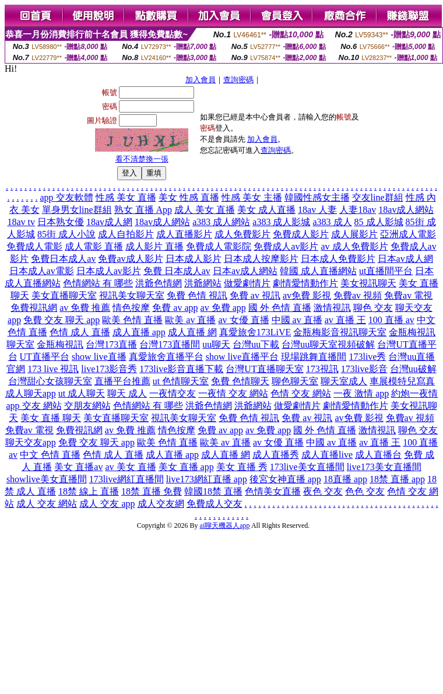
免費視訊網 (33, 308)
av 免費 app (223, 308)
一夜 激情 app (361, 393)
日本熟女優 (60, 222)
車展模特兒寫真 (402, 381)
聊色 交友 (373, 308)
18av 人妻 (317, 210)
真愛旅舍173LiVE (255, 332)
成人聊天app (30, 393)
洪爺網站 (203, 283)
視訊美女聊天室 (131, 295)
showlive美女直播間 (46, 479)
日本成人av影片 (108, 271)
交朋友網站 (87, 406)
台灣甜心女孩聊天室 (50, 381)
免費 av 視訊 (255, 295)
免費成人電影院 (218, 246)
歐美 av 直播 (190, 320)
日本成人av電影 (41, 271)
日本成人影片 (194, 259)
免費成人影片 (301, 234)
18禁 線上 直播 (88, 491)
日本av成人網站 (245, 271)
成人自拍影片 (126, 234)
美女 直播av (78, 467)
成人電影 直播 (94, 246)
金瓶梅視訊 (60, 344)
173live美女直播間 (307, 467)
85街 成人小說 (66, 234)
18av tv (21, 222)
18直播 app (345, 479)
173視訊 (322, 369)
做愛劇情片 (247, 283)
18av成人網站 (406, 210)
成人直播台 (378, 455)
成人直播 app (139, 332)
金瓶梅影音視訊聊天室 (339, 332)
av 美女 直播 (130, 467)
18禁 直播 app (397, 479)
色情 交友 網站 (300, 393)
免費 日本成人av (176, 271)
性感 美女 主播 (252, 197)
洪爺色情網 (158, 283)
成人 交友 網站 (46, 504)
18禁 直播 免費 (151, 491)
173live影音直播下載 (181, 369)
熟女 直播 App (143, 210)
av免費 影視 (307, 295)
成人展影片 (354, 234)
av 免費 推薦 (84, 308)
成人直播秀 (275, 455)
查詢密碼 (238, 79)
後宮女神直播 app (285, 479)
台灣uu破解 (413, 369)
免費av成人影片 (130, 259)
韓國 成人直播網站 (318, 271)
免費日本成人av (63, 259)
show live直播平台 (242, 357)
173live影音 (364, 369)
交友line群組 (377, 197)
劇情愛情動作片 (305, 283)
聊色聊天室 (295, 381)
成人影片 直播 (154, 246)
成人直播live (327, 455)
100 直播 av (391, 320)
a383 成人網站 (221, 222)
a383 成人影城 (281, 222)
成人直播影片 (184, 234)
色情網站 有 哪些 (98, 283)
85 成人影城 (378, 222)
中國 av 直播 (297, 320)
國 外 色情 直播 (279, 308)
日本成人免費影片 (338, 259)
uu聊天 (216, 344)
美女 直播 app (186, 467)
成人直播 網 (192, 332)
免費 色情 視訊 (197, 295)
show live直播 (99, 357)
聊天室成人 (344, 381)
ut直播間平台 (386, 271)
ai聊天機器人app (225, 525)
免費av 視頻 (357, 295)
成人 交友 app (107, 504)
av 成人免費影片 (354, 246)
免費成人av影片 (286, 246)
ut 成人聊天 (81, 393)
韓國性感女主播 (317, 197)
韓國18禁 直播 (213, 491)
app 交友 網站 (33, 406)
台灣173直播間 (169, 344)
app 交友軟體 (66, 197)
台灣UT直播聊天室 (264, 369)
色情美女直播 (273, 491)
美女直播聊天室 (64, 295)
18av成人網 (109, 222)
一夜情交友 (172, 393)
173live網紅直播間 (126, 479)
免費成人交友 (214, 504)
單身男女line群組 (77, 210)
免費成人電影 (34, 246)
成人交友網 (161, 504)
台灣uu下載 (256, 344)
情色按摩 (131, 308)
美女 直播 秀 (242, 467)
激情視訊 (332, 308)
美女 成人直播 (266, 210)
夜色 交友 (323, 491)
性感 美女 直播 (126, 197)
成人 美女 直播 (204, 210)
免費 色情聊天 (240, 381)
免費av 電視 (408, 295)
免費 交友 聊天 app (61, 320)
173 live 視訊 (53, 369)
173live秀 (367, 357)
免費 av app (175, 308)
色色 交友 (365, 491)
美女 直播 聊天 (50, 418)
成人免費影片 (242, 234)
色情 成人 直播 (80, 332)
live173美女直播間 (384, 467)
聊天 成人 (127, 393)
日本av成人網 (405, 259)
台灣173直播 (111, 344)
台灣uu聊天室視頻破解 (328, 344)
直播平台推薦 (122, 381)
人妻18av (357, 210)
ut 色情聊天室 (181, 381)
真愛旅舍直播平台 (166, 357)
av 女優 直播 (243, 320)
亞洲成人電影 (408, 234)
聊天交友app (30, 442)
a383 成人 (331, 222)
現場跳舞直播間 (313, 357)
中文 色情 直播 (50, 455)
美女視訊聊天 (368, 283)
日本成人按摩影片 (261, 259)
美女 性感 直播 (189, 197)
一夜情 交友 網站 (233, 393)
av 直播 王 (345, 320)
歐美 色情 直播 (132, 320)
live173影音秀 (109, 369)
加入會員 (200, 79)
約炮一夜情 (414, 393)
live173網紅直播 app (206, 479)
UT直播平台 (44, 357)
